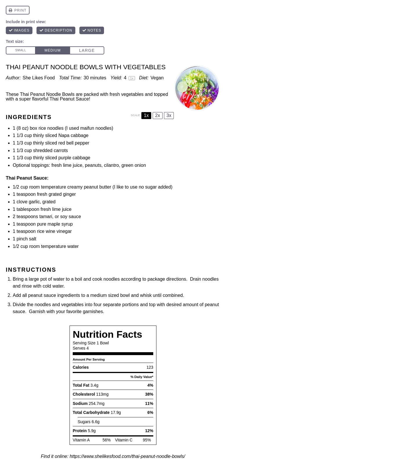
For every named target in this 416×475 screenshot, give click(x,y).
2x (157, 115)
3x (169, 115)
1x (146, 115)
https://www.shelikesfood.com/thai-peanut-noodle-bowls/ (127, 456)
